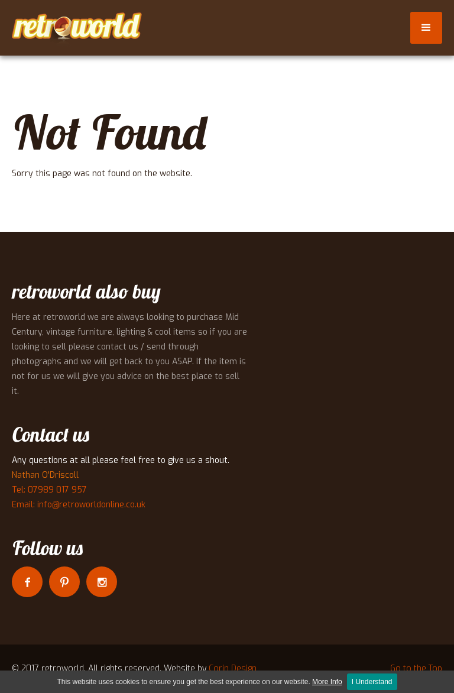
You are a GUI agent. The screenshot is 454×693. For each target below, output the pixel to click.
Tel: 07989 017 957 (49, 490)
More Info (327, 682)
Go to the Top (416, 668)
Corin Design (233, 668)
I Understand (372, 682)
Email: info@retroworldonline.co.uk (78, 504)
